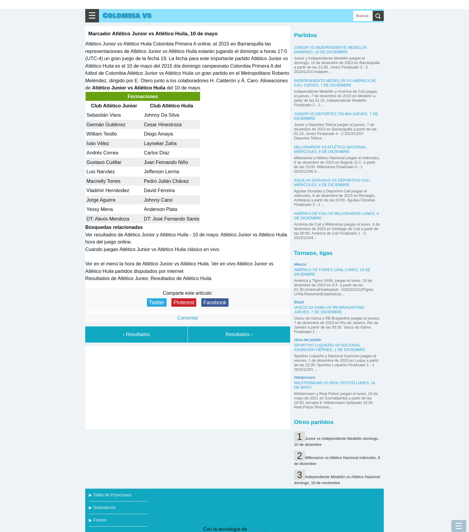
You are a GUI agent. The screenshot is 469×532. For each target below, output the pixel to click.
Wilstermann (304, 377)
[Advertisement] (188, 386)
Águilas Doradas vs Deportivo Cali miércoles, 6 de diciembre (332, 182)
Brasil (299, 302)
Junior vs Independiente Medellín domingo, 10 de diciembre (330, 49)
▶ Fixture (97, 520)
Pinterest (183, 302)
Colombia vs (127, 15)
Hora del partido (307, 340)
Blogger (256, 529)
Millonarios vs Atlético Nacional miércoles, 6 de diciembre (330, 149)
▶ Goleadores (102, 507)
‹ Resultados (136, 334)
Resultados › (239, 334)
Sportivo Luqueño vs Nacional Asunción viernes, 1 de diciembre (329, 347)
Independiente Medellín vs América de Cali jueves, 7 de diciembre (335, 82)
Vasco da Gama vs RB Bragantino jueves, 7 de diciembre (329, 309)
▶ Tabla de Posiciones (110, 495)
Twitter (157, 302)
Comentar (187, 317)
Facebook (214, 302)
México (300, 264)
